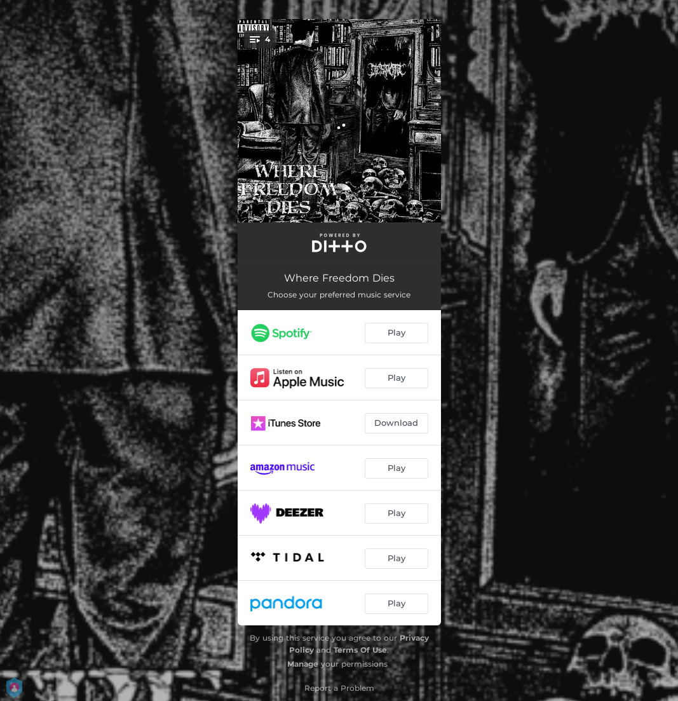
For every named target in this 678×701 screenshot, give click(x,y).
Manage (302, 664)
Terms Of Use (360, 650)
